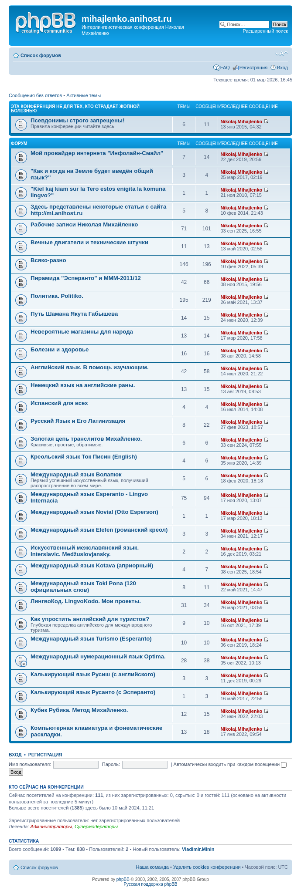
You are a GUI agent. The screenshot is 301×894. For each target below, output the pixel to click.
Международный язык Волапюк (76, 474)
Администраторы (51, 826)
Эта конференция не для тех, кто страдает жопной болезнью (75, 108)
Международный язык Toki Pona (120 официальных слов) (83, 586)
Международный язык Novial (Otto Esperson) (94, 512)
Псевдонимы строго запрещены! (78, 120)
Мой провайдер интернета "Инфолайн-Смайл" (97, 153)
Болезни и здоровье (60, 349)
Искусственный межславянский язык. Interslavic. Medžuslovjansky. (85, 550)
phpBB (123, 879)
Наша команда (152, 867)
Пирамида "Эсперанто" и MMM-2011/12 (86, 278)
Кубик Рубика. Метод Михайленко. (79, 710)
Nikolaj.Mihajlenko (241, 121)
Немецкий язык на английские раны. (83, 385)
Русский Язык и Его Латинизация (78, 421)
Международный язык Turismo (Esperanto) (91, 638)
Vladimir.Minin (198, 849)
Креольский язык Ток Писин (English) (84, 456)
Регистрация (253, 67)
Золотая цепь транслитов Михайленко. (86, 438)
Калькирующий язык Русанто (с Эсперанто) (93, 692)
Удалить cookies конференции (207, 867)
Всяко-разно (48, 260)
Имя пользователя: (30, 764)
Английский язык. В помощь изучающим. (90, 367)
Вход (282, 67)
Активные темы (83, 95)
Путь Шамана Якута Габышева (74, 313)
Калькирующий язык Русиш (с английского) (93, 674)
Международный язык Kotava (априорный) (92, 565)
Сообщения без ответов (35, 95)
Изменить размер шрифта (281, 53)
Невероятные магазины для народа (82, 331)
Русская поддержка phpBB (150, 884)
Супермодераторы (96, 826)
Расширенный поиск (265, 31)
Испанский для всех (59, 403)
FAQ (225, 67)
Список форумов (41, 55)
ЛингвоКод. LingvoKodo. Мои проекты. (86, 601)
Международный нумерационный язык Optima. (98, 656)
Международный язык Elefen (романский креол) (99, 529)
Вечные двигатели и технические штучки (89, 242)
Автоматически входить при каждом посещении (230, 764)
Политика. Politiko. (57, 296)
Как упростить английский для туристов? (90, 619)
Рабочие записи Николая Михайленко (84, 224)
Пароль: (111, 764)
